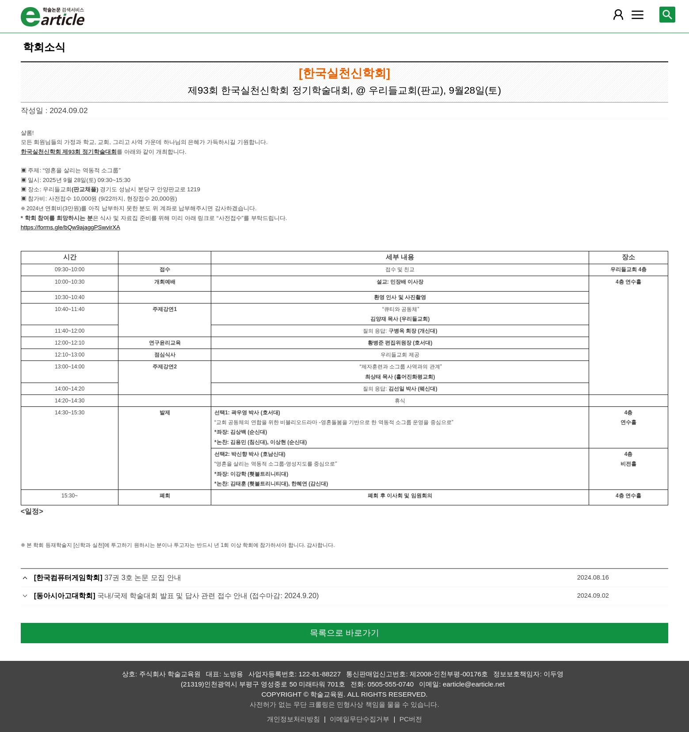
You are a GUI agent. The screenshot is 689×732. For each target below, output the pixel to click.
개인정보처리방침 (293, 719)
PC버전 (411, 719)
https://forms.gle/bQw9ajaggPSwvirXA (70, 227)
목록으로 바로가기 (344, 632)
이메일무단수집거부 (359, 719)
